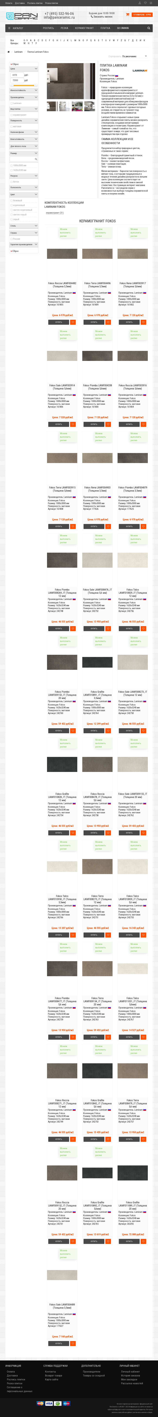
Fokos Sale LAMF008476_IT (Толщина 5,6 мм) (97, 591)
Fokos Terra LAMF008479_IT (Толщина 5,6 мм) (133, 1103)
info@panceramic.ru (59, 17)
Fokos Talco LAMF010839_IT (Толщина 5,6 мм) (133, 899)
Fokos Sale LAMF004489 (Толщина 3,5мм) (62, 1306)
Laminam (18, 52)
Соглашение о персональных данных (19, 1389)
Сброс (15, 64)
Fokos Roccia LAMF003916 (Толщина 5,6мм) (133, 387)
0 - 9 (26, 40)
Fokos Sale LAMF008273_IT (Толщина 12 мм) (132, 693)
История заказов (130, 1375)
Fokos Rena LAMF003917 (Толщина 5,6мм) (133, 285)
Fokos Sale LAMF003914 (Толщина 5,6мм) (62, 387)
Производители (91, 1371)
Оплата (8, 3)
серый (16, 219)
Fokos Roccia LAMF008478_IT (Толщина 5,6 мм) (97, 797)
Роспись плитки (34, 3)
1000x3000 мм (19, 165)
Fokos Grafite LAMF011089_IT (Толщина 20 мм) (133, 1205)
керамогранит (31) (55, 212)
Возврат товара (53, 1375)
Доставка (20, 3)
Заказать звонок (102, 16)
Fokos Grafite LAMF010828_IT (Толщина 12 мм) (62, 797)
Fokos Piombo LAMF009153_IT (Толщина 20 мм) (62, 695)
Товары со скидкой (94, 1375)
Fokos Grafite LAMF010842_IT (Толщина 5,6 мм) (97, 1103)
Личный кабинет (130, 1371)
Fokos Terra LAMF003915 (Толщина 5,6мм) (62, 489)
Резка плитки (51, 3)
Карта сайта (51, 1379)
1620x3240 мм (19, 170)
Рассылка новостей (132, 1383)
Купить (58, 322)
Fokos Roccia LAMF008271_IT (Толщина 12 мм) (62, 1103)
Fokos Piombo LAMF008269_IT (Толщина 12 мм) (62, 592)
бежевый (17, 200)
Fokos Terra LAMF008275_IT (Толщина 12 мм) (97, 899)
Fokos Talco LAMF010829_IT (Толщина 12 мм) (133, 592)
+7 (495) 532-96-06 (59, 13)
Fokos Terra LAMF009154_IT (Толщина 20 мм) (97, 1001)
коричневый (19, 205)
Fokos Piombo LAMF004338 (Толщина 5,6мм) (97, 387)
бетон (16, 181)
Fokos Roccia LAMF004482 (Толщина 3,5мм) (62, 285)
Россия (16, 238)
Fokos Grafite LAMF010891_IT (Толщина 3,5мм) (97, 695)
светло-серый (19, 214)
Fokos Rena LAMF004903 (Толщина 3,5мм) (97, 489)
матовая (17, 126)
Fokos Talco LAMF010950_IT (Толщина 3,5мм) (62, 899)
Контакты (50, 1371)
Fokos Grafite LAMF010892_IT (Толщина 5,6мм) (97, 1205)
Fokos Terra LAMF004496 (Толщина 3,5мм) (97, 285)
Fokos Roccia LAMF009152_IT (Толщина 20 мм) (62, 1205)
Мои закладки (129, 1379)
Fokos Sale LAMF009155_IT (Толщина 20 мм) (132, 795)
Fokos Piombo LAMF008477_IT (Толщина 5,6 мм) (62, 1001)
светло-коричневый (22, 209)
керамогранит (19, 114)
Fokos (62, 296)
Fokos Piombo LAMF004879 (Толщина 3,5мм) (132, 489)
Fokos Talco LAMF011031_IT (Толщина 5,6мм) (133, 1001)
